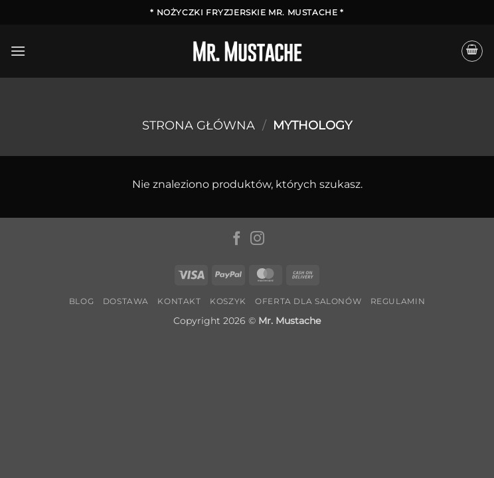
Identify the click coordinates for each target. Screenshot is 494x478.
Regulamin (398, 301)
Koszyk (228, 301)
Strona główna (198, 125)
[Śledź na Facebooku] (237, 239)
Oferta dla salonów (308, 301)
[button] (18, 51)
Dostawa (126, 301)
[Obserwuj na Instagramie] (257, 239)
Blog (81, 301)
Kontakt (179, 301)
